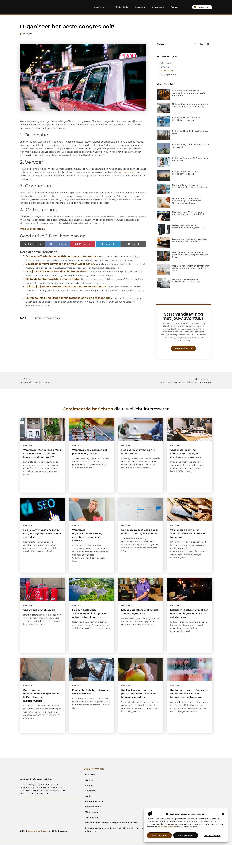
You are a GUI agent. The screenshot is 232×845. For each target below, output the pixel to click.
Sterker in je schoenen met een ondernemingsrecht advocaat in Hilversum (189, 613)
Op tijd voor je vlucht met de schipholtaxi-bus (56, 271)
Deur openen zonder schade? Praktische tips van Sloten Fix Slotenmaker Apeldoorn (186, 200)
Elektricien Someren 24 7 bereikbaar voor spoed (190, 159)
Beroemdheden (93, 806)
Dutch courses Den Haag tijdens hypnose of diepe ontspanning (68, 297)
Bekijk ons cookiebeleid (168, 827)
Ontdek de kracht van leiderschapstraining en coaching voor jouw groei (185, 453)
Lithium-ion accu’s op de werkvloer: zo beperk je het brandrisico (189, 240)
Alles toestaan (159, 835)
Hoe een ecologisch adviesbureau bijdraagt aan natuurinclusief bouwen (89, 613)
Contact (175, 7)
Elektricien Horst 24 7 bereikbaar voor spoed (190, 132)
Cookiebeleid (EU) (94, 801)
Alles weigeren (185, 835)
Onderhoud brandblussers (39, 610)
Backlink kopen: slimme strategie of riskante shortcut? (112, 822)
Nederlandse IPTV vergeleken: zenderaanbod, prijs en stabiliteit (188, 213)
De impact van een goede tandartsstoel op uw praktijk (186, 280)
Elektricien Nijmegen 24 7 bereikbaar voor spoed (190, 145)
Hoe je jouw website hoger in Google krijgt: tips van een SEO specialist (42, 533)
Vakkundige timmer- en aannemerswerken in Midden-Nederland (188, 533)
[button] (223, 814)
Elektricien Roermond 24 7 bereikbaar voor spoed (185, 172)
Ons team (90, 774)
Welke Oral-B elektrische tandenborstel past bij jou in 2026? (189, 226)
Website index (92, 817)
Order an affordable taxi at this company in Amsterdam (62, 256)
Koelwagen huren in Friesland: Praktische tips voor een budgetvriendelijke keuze (189, 694)
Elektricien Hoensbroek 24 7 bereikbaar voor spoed (186, 118)
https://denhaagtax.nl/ (32, 228)
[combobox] (202, 7)
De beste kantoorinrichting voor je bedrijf (53, 278)
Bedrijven (28, 33)
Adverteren (158, 7)
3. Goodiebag (167, 70)
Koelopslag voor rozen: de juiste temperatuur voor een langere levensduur (138, 694)
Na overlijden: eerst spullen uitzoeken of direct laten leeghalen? (190, 186)
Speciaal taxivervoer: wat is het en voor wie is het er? (60, 263)
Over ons (101, 7)
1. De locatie (166, 63)
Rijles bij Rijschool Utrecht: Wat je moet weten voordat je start (66, 286)
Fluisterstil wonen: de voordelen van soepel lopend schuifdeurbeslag (190, 105)
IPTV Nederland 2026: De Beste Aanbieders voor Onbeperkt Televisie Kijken (190, 254)
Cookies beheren (212, 835)
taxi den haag (126, 172)
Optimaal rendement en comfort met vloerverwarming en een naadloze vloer (190, 268)
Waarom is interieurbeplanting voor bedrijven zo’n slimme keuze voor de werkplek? (42, 453)
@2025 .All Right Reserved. (44, 831)
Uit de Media (122, 7)
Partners (140, 7)
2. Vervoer (165, 67)
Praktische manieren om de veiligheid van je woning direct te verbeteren (188, 92)
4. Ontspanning (168, 74)
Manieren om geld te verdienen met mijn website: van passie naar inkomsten (118, 829)
